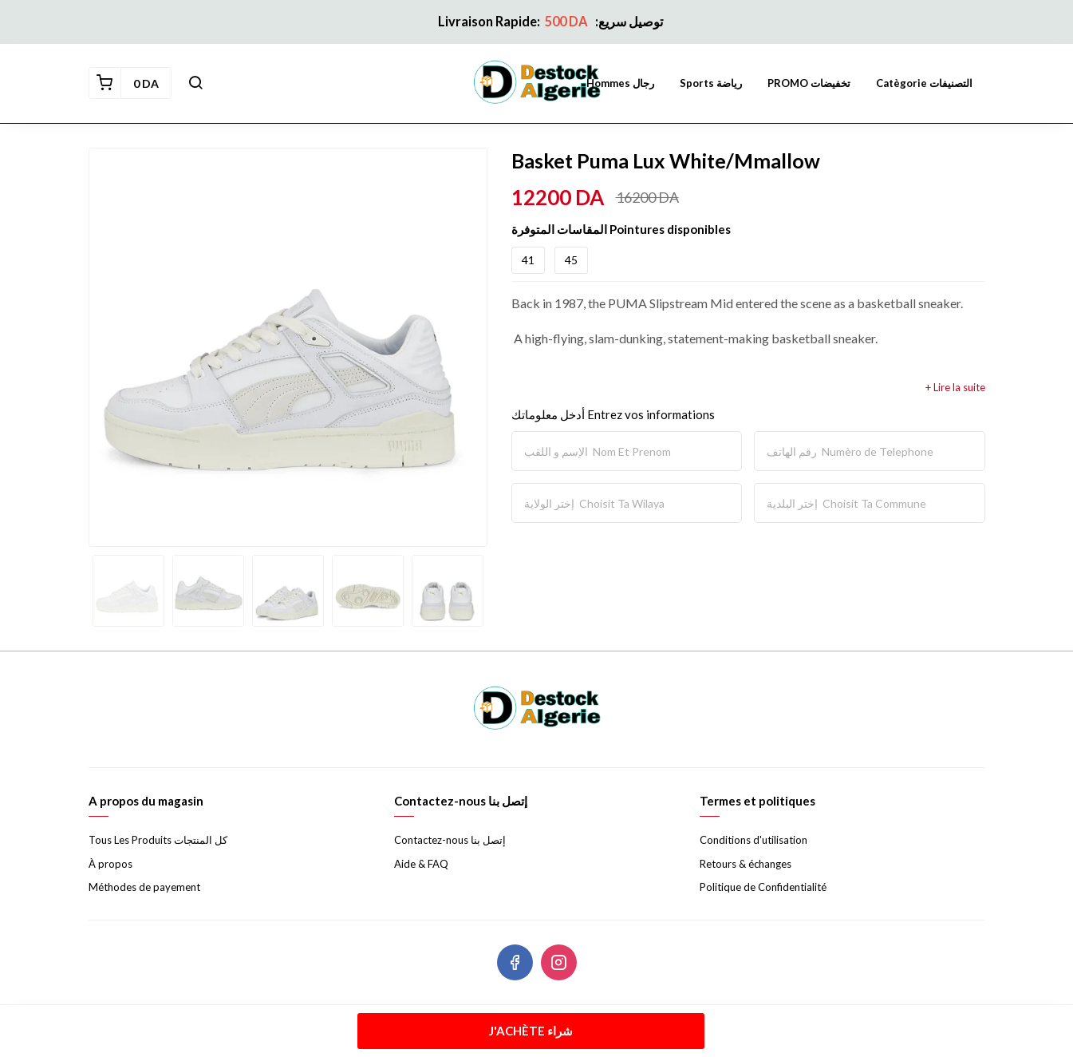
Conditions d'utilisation (753, 839)
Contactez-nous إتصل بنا (450, 839)
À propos (110, 863)
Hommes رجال (620, 83)
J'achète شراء (531, 1030)
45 (571, 260)
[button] (195, 83)
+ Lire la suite (955, 388)
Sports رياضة (711, 83)
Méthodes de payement (144, 887)
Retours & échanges (745, 863)
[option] (288, 347)
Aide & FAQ (421, 863)
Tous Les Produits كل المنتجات (158, 839)
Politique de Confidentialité (763, 887)
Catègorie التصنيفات (924, 83)
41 (528, 260)
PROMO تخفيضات (808, 83)
